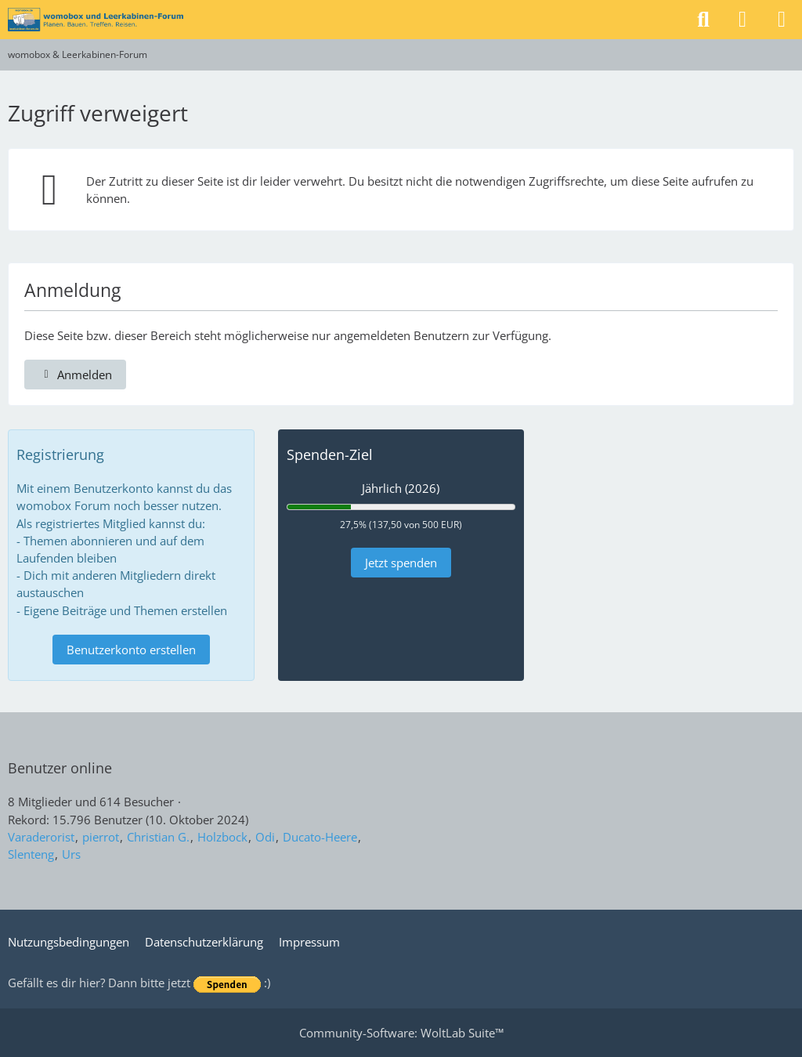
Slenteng (31, 854)
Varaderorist (41, 837)
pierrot (100, 837)
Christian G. (158, 837)
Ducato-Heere (320, 837)
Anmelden (75, 374)
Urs (71, 854)
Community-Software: (401, 1033)
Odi (265, 837)
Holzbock (222, 837)
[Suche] (703, 19)
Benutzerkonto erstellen (131, 649)
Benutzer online (60, 767)
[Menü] (781, 19)
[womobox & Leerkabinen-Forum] (95, 19)
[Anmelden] (742, 19)
